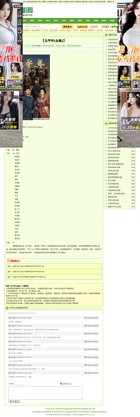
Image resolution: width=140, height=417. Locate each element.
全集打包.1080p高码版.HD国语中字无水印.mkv (29, 277)
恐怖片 (40, 21)
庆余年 (62, 30)
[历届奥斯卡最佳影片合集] (83, 2)
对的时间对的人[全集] (116, 76)
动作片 (24, 21)
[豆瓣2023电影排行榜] (49, 2)
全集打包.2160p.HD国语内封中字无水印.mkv (29, 266)
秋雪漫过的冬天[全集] (116, 46)
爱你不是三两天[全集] (116, 59)
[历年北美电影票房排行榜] (31, 2)
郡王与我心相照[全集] (116, 164)
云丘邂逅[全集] (113, 102)
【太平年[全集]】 (53, 41)
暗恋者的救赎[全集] (115, 56)
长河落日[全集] (113, 39)
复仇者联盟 (35, 30)
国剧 (88, 21)
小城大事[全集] (113, 43)
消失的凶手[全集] (114, 167)
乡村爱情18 (112, 144)
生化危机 (100, 30)
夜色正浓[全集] (113, 171)
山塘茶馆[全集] (113, 187)
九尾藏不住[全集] (114, 108)
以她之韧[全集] (113, 66)
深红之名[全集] (113, 89)
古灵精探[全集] (113, 115)
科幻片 (48, 21)
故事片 (72, 21)
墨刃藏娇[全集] (113, 118)
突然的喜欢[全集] (114, 190)
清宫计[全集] (112, 82)
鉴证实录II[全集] (114, 154)
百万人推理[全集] (114, 151)
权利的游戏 (109, 30)
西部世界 (91, 30)
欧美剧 (103, 21)
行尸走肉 (44, 30)
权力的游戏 (25, 30)
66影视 (91, 415)
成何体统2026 (113, 131)
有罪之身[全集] (113, 200)
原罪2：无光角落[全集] (116, 194)
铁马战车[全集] (113, 112)
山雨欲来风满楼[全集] (116, 92)
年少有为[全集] (113, 141)
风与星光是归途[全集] (116, 99)
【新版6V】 (110, 2)
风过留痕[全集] (113, 148)
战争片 (56, 21)
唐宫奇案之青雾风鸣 (115, 138)
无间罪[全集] (112, 95)
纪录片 (64, 21)
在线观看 (94, 27)
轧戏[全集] (112, 49)
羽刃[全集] (112, 180)
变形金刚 (83, 30)
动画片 (80, 21)
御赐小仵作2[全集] (114, 207)
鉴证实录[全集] (113, 157)
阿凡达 (75, 30)
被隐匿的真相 (113, 174)
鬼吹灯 (68, 30)
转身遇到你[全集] (114, 69)
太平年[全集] (112, 53)
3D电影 (111, 21)
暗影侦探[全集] (113, 72)
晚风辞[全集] (112, 197)
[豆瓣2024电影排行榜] (65, 2)
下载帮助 (114, 27)
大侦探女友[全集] (114, 85)
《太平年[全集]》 (36, 46)
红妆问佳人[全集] (114, 62)
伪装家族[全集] (113, 105)
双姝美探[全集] (113, 161)
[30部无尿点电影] (99, 2)
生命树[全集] (112, 134)
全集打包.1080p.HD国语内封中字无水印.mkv (29, 271)
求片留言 (105, 27)
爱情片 (32, 21)
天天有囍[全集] (113, 184)
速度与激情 (54, 30)
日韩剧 (95, 21)
